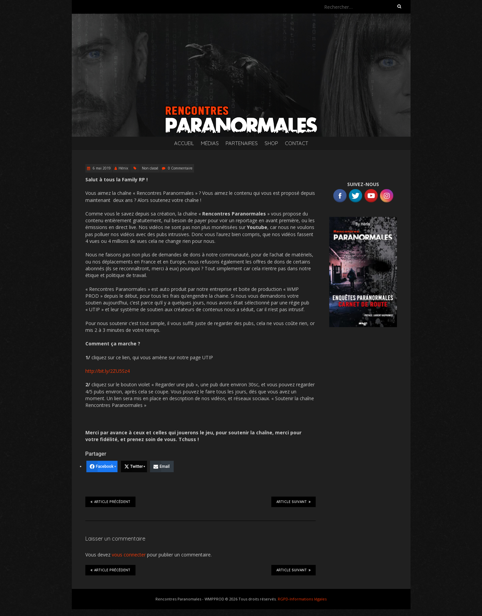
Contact (296, 143)
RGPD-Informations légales (302, 598)
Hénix (123, 168)
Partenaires (242, 143)
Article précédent (110, 501)
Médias (210, 143)
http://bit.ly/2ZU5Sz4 (107, 371)
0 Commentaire (180, 168)
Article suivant (293, 501)
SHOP (271, 143)
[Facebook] (102, 466)
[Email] (161, 466)
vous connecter (129, 554)
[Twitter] (134, 466)
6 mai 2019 (101, 168)
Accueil (184, 143)
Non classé (150, 168)
